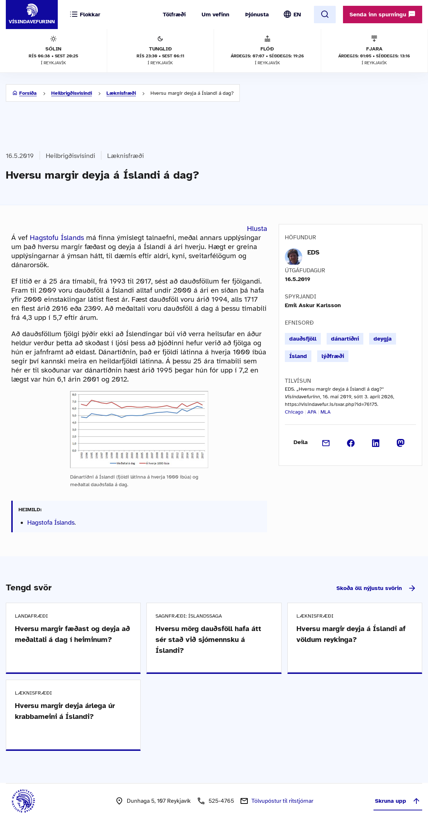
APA (311, 412)
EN (297, 14)
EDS (313, 252)
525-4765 (221, 801)
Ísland (298, 356)
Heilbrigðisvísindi (71, 93)
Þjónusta (257, 14)
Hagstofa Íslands (50, 522)
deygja (383, 338)
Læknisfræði (121, 93)
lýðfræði (333, 356)
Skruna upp (398, 801)
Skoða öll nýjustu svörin (376, 588)
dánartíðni (345, 338)
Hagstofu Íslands (57, 237)
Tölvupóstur (282, 801)
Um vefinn (215, 14)
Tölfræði (174, 14)
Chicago (294, 412)
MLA (325, 412)
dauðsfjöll (302, 338)
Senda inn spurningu (383, 14)
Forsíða (28, 93)
